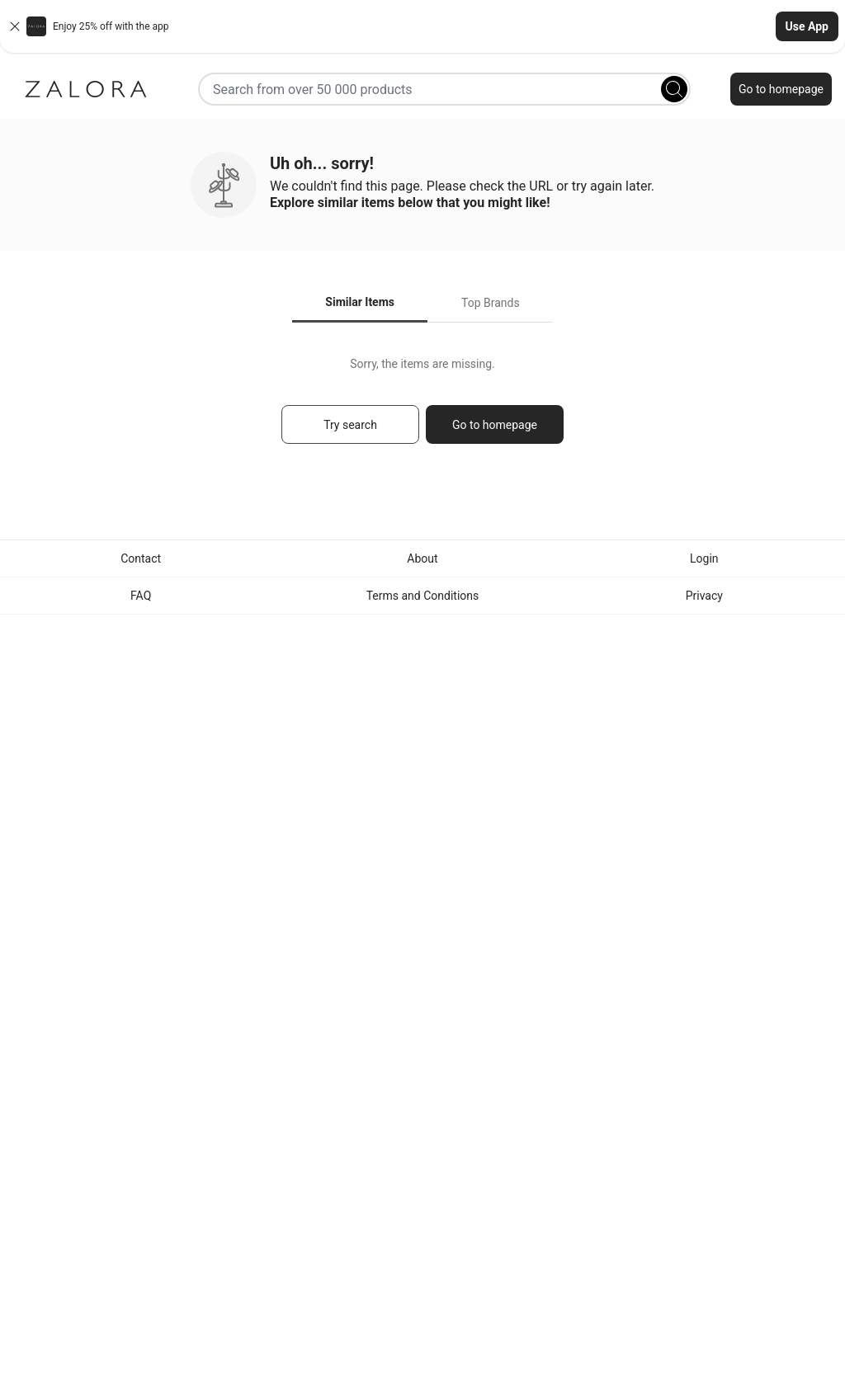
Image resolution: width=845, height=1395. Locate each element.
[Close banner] (15, 26)
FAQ (140, 595)
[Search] (674, 89)
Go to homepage (781, 89)
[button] (422, 26)
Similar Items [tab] (359, 302)
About (422, 558)
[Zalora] (85, 89)
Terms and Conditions (422, 595)
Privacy (704, 595)
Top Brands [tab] (490, 302)
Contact (140, 558)
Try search (350, 424)
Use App (807, 26)
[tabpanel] (422, 408)
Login (704, 558)
